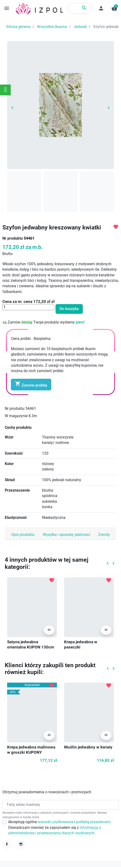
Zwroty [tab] (104, 535)
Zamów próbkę (31, 384)
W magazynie (16, 416)
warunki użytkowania (56, 822)
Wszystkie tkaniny (52, 27)
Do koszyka (69, 309)
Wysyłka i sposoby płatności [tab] (66, 535)
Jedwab (80, 27)
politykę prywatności (93, 822)
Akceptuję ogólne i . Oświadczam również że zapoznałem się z (60, 827)
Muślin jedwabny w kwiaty (88, 747)
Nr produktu (12, 238)
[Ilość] (28, 307)
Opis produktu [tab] (23, 535)
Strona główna (18, 27)
